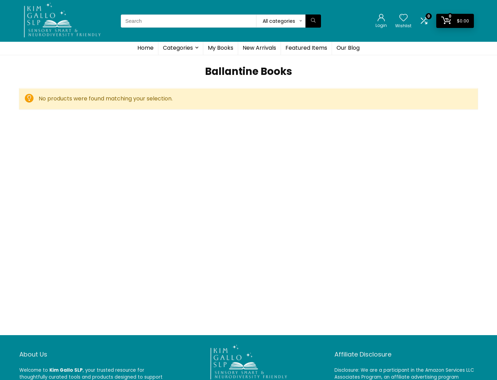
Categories (178, 48)
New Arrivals (259, 48)
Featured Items (306, 48)
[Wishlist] (403, 18)
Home (145, 48)
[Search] (313, 21)
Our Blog (348, 48)
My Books (220, 48)
